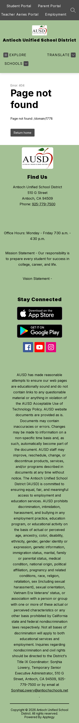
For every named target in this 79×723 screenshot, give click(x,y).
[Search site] (73, 10)
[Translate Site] (61, 55)
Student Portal (19, 6)
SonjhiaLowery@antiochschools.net (39, 690)
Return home (22, 132)
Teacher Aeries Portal (20, 14)
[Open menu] (14, 55)
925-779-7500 (43, 204)
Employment (55, 14)
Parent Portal (49, 6)
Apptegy (49, 717)
